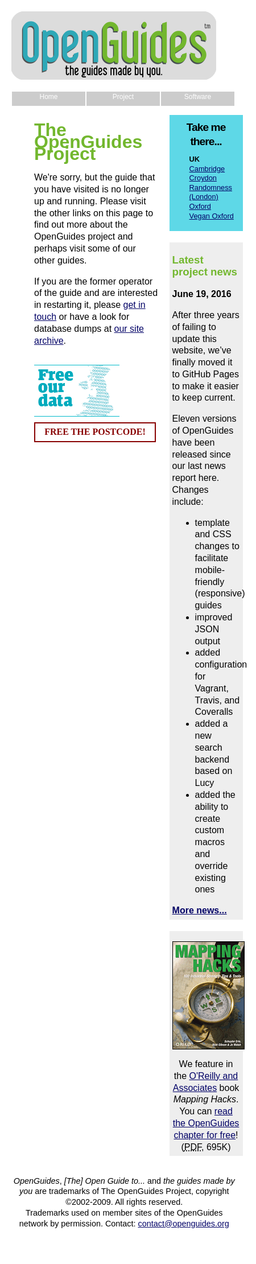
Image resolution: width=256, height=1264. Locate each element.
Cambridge (207, 168)
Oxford (200, 206)
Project (123, 97)
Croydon (203, 178)
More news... (199, 910)
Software (197, 97)
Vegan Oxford (211, 216)
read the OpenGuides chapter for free (206, 1123)
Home (48, 97)
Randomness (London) (210, 192)
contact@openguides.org (183, 1223)
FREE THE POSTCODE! (95, 432)
